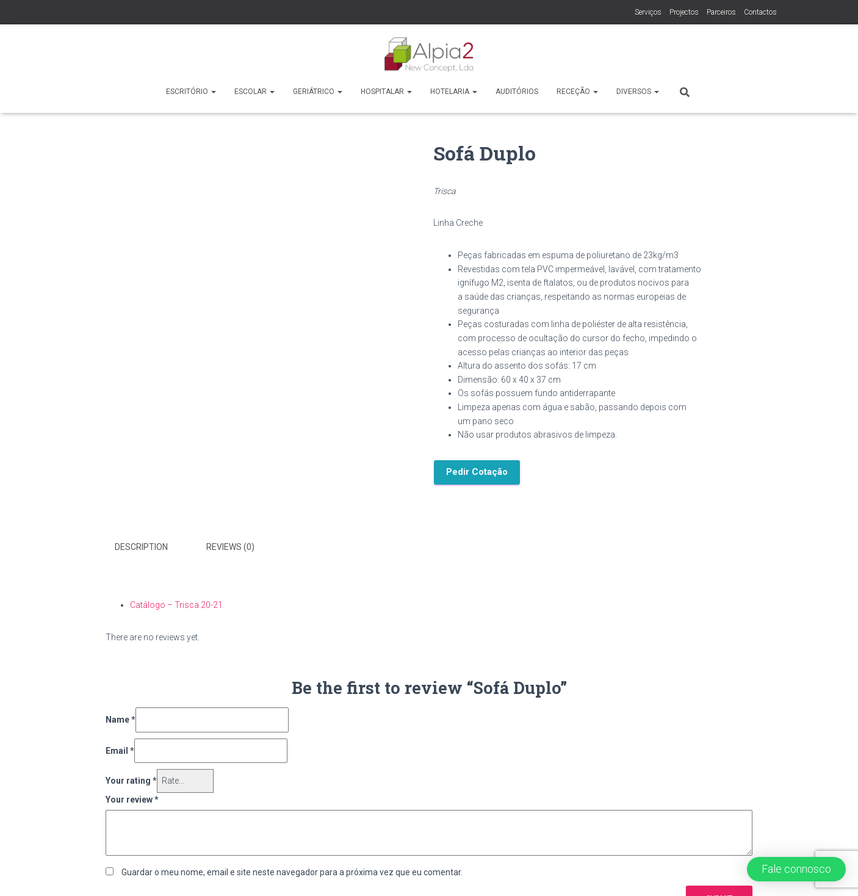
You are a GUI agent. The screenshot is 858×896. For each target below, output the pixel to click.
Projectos (684, 12)
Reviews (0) (230, 547)
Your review (132, 799)
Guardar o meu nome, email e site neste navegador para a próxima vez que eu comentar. (292, 872)
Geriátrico (317, 91)
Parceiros (721, 12)
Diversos (637, 91)
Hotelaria (453, 91)
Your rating (131, 781)
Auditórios (517, 91)
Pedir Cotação (477, 471)
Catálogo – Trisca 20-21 (176, 605)
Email (120, 751)
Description (141, 547)
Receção (577, 91)
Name (120, 719)
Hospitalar (386, 91)
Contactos (760, 12)
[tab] (150, 547)
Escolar (254, 91)
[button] (796, 869)
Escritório (191, 91)
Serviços (648, 12)
